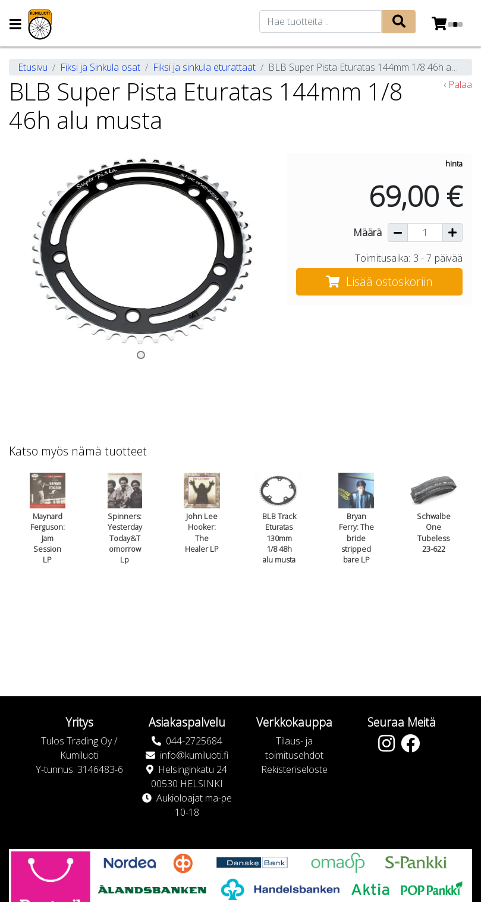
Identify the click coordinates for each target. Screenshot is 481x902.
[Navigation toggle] (15, 25)
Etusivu (33, 67)
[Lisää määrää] (452, 232)
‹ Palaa (458, 84)
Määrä (367, 232)
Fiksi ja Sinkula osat (100, 67)
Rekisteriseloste (294, 769)
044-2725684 (194, 740)
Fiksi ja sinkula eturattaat (204, 67)
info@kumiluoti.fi (194, 755)
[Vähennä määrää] (398, 232)
